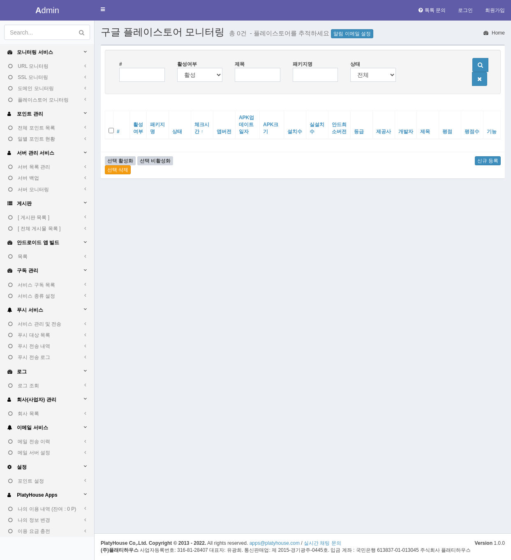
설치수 (294, 131)
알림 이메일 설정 (352, 34)
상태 (355, 64)
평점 (447, 131)
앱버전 (224, 131)
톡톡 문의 (432, 10)
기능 (492, 131)
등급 (359, 131)
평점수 (472, 131)
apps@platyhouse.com (275, 543)
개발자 (405, 131)
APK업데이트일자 (246, 124)
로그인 (465, 10)
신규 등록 (487, 161)
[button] (103, 9)
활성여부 (187, 64)
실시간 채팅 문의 (322, 543)
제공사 (383, 131)
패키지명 (302, 64)
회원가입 (495, 10)
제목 (240, 64)
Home (494, 33)
